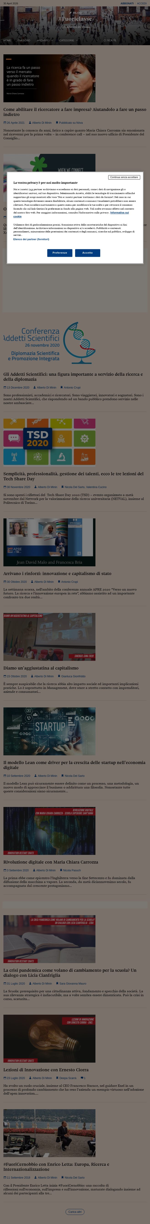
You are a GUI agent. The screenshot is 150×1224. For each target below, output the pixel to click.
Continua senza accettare (124, 177)
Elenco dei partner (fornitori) (31, 239)
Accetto (87, 252)
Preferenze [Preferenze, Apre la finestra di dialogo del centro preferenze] (60, 252)
